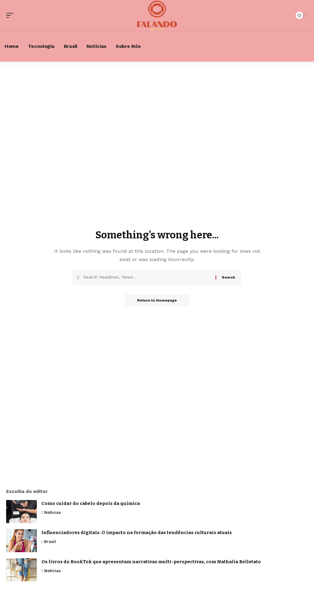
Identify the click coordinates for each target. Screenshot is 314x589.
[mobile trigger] (11, 15)
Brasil (50, 541)
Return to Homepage (157, 300)
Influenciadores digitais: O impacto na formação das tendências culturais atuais (136, 532)
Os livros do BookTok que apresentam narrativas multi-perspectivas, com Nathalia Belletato (151, 561)
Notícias (52, 512)
